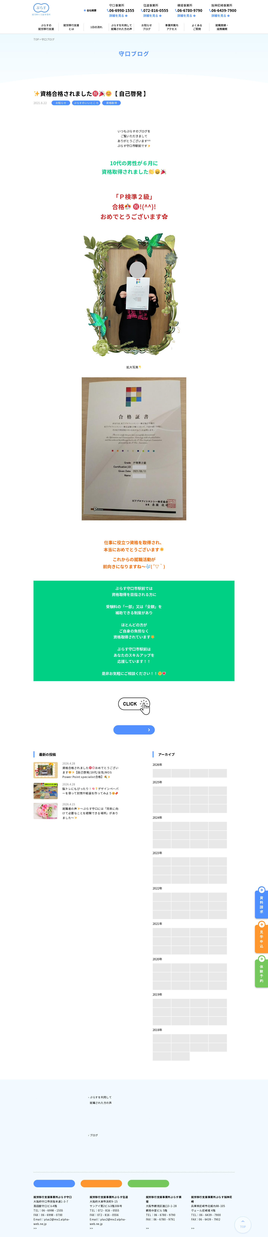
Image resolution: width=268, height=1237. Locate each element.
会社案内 (202, 1096)
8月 (162, 799)
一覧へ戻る (134, 729)
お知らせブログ (146, 27)
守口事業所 (156, 1096)
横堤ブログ (102, 1146)
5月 (218, 799)
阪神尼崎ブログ (104, 1152)
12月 (162, 791)
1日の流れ (96, 27)
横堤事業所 (156, 1107)
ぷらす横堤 (102, 1118)
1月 (218, 773)
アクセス (42, 1218)
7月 (180, 799)
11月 (180, 791)
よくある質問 (205, 1090)
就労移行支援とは (71, 27)
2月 (199, 773)
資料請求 (54, 1173)
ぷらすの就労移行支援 (46, 27)
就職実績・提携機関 (222, 27)
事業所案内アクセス (171, 27)
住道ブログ (102, 1141)
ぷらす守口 (102, 1107)
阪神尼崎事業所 (158, 1113)
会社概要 (91, 10)
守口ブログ (102, 1135)
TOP (36, 39)
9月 (218, 791)
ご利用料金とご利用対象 (105, 1090)
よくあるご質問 (197, 27)
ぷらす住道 (102, 1113)
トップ (40, 1090)
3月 (180, 773)
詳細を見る (116, 15)
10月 (199, 791)
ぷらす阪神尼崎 (104, 1124)
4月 (162, 773)
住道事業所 (156, 1101)
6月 (199, 799)
